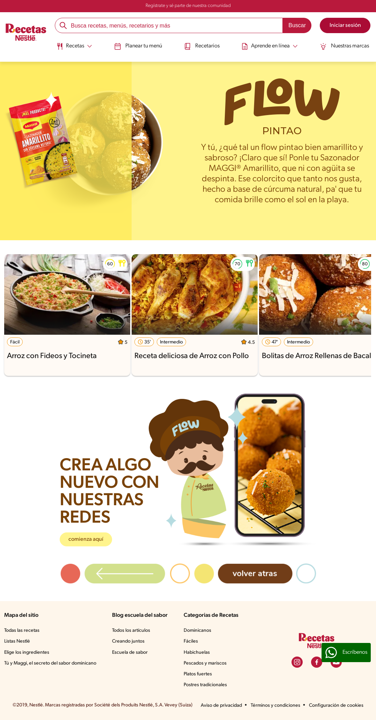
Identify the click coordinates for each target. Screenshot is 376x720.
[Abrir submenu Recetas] (74, 46)
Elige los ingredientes (26, 652)
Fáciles (191, 641)
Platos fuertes (198, 674)
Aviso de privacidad (221, 705)
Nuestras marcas (344, 46)
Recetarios (202, 46)
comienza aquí (85, 539)
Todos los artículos (131, 630)
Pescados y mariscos (205, 663)
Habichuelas (197, 652)
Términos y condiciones (275, 705)
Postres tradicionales (205, 685)
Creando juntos (128, 641)
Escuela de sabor (130, 652)
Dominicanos (197, 630)
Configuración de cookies (336, 705)
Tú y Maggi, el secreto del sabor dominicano (50, 663)
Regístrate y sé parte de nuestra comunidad (188, 5)
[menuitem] (74, 48)
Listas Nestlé (17, 641)
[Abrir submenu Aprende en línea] (269, 46)
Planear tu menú (138, 46)
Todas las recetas (21, 630)
